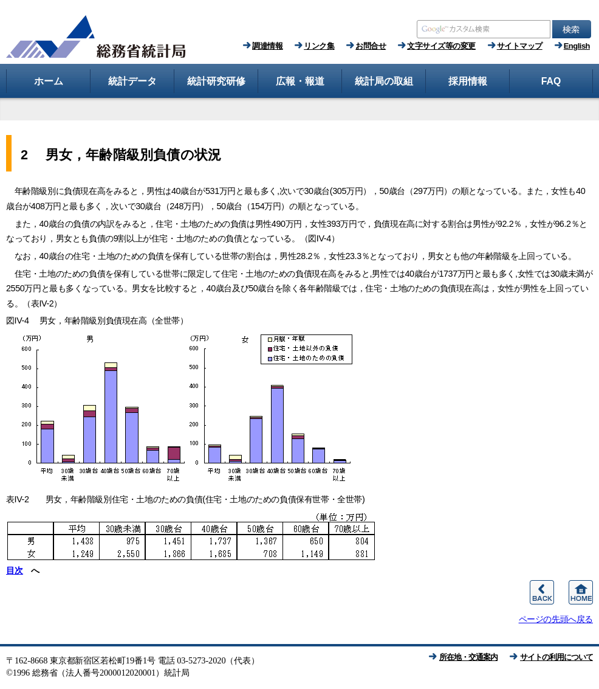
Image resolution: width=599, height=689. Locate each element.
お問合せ (370, 45)
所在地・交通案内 (468, 657)
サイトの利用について (556, 657)
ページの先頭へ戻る (556, 619)
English (577, 45)
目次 (14, 570)
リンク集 (319, 45)
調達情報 (267, 45)
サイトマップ (520, 45)
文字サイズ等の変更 (441, 45)
